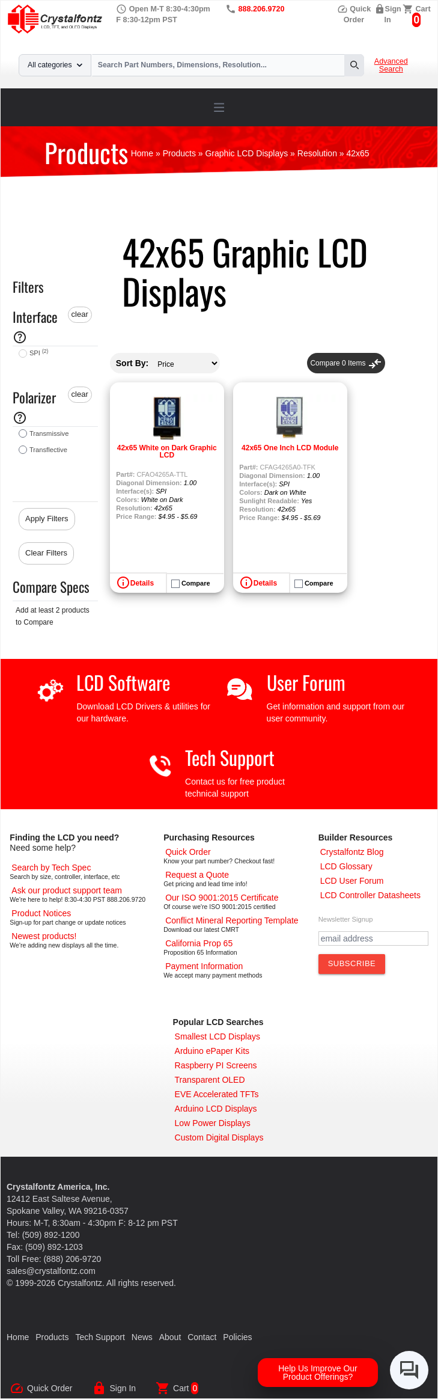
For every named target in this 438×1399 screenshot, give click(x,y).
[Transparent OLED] (210, 1080)
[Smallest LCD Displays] (217, 1036)
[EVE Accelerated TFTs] (217, 1094)
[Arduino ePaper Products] (212, 1051)
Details (142, 583)
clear (79, 314)
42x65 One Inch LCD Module (290, 448)
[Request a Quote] (197, 875)
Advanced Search (391, 65)
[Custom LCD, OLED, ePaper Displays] (219, 1137)
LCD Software (123, 682)
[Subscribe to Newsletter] (352, 963)
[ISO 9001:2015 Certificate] (221, 897)
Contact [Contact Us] (201, 1337)
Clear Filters (46, 552)
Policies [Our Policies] (237, 1337)
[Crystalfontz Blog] (352, 852)
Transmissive (48, 433)
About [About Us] (170, 1337)
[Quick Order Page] (187, 852)
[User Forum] (352, 881)
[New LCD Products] (43, 936)
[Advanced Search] (51, 867)
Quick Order (49, 1388)
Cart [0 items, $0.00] (423, 9)
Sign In (122, 1388)
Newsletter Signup (345, 919)
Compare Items (346, 363)
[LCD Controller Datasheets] (370, 895)
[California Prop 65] (199, 943)
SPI (38, 353)
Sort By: (132, 363)
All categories (55, 65)
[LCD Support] (66, 890)
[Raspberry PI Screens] (216, 1065)
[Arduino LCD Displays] (216, 1108)
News (142, 1337)
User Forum (306, 682)
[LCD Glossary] (346, 866)
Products (51, 1337)
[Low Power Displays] (213, 1123)
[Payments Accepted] (204, 966)
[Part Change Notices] (41, 913)
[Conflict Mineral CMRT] (232, 920)
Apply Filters (46, 518)
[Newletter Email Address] (373, 938)
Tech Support (230, 757)
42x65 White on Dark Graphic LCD (167, 451)
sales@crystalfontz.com (51, 1271)
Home (18, 1337)
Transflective (48, 449)
